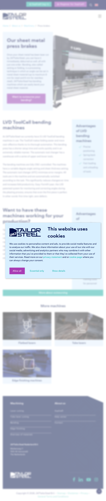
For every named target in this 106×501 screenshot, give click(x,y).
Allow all (17, 271)
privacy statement (52, 257)
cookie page (75, 257)
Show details (58, 271)
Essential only (37, 271)
